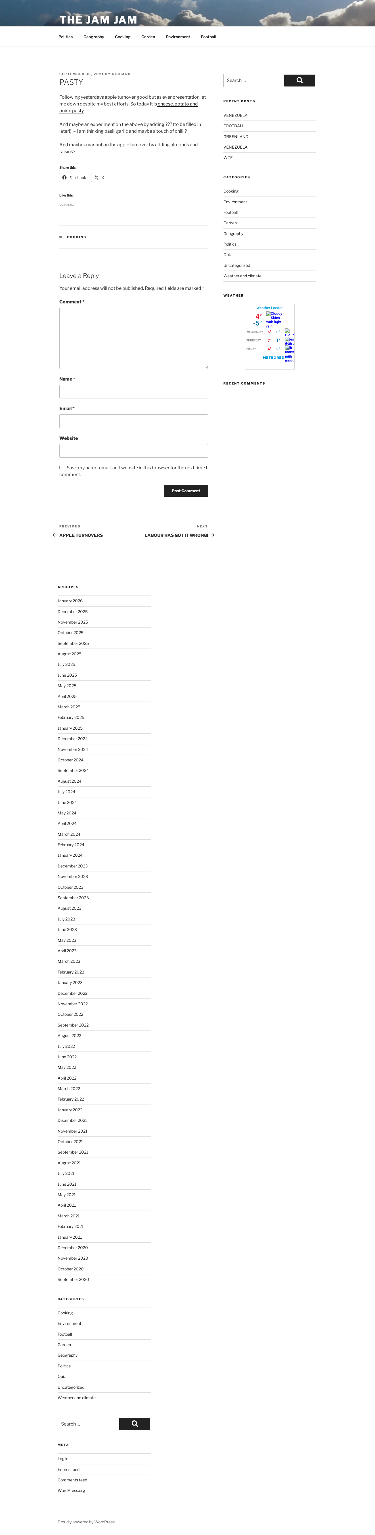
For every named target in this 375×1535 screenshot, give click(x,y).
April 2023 (67, 950)
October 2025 (70, 632)
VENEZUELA (235, 115)
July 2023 (66, 919)
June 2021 (67, 1184)
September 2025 (73, 643)
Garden (148, 36)
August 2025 (69, 653)
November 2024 (73, 749)
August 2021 (69, 1162)
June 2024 (67, 802)
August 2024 (69, 781)
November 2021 (72, 1131)
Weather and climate (242, 275)
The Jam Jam (98, 20)
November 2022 (73, 1003)
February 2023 (71, 972)
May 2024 (67, 812)
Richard (121, 74)
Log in (63, 1458)
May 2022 (67, 1067)
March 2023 (69, 961)
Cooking (123, 36)
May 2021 (67, 1194)
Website (68, 438)
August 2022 (69, 1035)
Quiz (227, 254)
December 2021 (72, 1120)
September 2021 (73, 1152)
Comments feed (72, 1479)
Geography (93, 36)
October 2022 (70, 1014)
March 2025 (69, 706)
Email (67, 408)
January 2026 (70, 600)
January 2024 (70, 855)
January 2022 (70, 1109)
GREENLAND (235, 136)
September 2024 (73, 770)
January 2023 (70, 982)
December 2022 (72, 993)
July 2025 (66, 664)
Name (67, 379)
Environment (178, 36)
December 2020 (73, 1247)
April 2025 (67, 696)
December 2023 (73, 865)
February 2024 (71, 844)
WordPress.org (71, 1490)
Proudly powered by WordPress (86, 1521)
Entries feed (68, 1469)
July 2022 (66, 1046)
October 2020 (71, 1268)
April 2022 (67, 1078)
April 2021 (67, 1205)
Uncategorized (236, 265)
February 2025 (71, 717)
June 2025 (67, 675)
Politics (65, 36)
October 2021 (70, 1141)
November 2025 (73, 622)
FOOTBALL (233, 125)
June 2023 (67, 929)
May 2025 (67, 685)
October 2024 (70, 759)
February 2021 (71, 1226)
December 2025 (73, 611)
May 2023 (67, 940)
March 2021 (69, 1215)
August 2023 (69, 908)
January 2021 (70, 1237)
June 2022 (67, 1056)
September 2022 (73, 1025)
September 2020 (73, 1279)
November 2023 (73, 876)
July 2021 (66, 1173)
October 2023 (70, 887)
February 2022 (71, 1099)
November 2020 (73, 1258)
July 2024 (66, 791)
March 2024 (69, 834)
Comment (72, 302)
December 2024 (73, 738)
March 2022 (69, 1088)
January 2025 (70, 728)
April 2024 (67, 823)
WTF (227, 157)
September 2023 (73, 897)
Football (208, 36)
